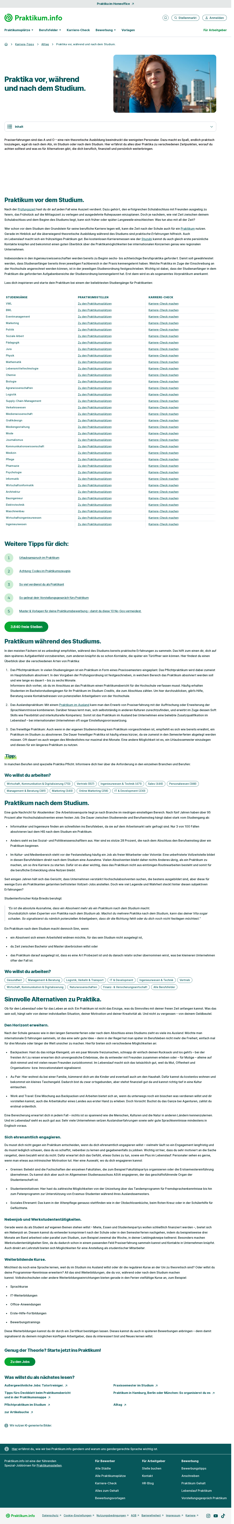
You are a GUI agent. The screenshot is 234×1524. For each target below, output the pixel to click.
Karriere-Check (78, 30)
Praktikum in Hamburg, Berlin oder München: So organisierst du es (164, 1393)
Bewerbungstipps (193, 1468)
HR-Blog (148, 1483)
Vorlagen (128, 30)
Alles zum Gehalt (107, 1490)
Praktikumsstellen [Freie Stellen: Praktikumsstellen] (49, 1465)
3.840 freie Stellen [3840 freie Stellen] (26, 627)
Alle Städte (103, 1468)
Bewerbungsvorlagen (110, 1498)
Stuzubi (147, 239)
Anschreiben (190, 1476)
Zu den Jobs (19, 1362)
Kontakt (147, 1476)
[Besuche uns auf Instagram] (208, 1516)
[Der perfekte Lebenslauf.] (110, 174)
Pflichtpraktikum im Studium (27, 1404)
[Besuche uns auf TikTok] (223, 1516)
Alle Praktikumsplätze (110, 1476)
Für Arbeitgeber (215, 30)
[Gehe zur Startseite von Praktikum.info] (33, 18)
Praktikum (188, 228)
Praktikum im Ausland (74, 705)
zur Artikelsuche (18, 1412)
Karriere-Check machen (164, 303)
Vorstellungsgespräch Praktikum (204, 1498)
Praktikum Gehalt (193, 1483)
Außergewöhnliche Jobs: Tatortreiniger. (36, 1385)
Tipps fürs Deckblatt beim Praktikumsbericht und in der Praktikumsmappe (37, 1395)
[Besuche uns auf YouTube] (215, 1516)
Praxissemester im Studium (135, 1385)
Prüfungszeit (27, 209)
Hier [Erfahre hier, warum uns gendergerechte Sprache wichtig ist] (15, 1449)
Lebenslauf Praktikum (196, 1490)
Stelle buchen (151, 1468)
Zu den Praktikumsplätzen (95, 303)
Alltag (120, 1404)
